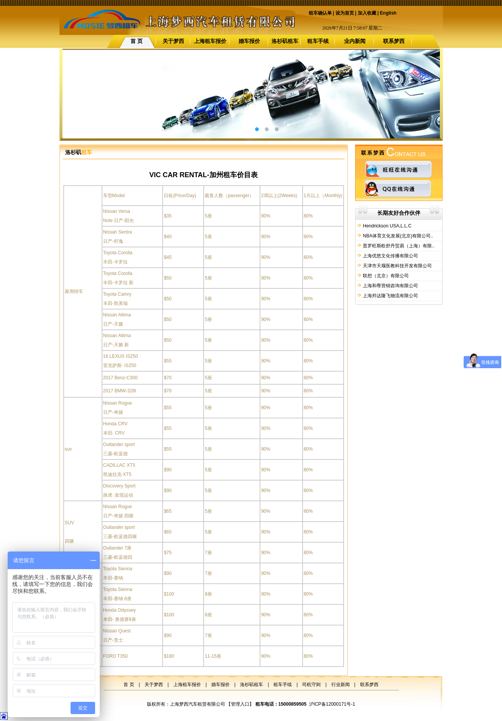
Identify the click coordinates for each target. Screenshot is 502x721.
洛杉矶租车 (285, 41)
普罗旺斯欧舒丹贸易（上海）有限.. (398, 246)
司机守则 (311, 684)
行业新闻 (340, 684)
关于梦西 (173, 41)
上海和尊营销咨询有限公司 (390, 285)
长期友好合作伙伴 (398, 213)
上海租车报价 (210, 41)
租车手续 (318, 41)
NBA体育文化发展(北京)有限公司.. (397, 236)
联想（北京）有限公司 (385, 275)
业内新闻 (354, 41)
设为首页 (345, 13)
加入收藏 (367, 13)
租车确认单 (320, 13)
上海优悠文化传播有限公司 (390, 255)
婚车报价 (249, 41)
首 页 (136, 41)
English (388, 13)
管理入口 (240, 704)
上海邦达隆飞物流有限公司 (390, 295)
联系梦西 (394, 41)
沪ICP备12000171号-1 (332, 704)
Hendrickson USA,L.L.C (386, 226)
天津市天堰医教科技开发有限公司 (397, 265)
